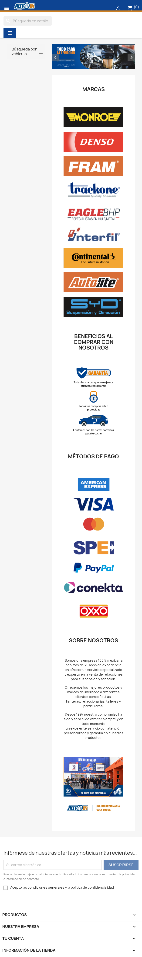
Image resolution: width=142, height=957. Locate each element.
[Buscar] (27, 21)
